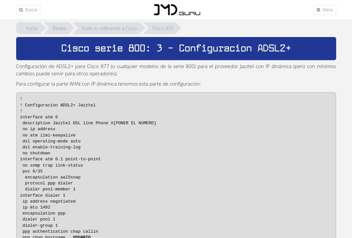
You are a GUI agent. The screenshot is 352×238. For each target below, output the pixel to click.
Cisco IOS (162, 28)
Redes (59, 28)
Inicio (32, 28)
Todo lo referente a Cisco (109, 28)
